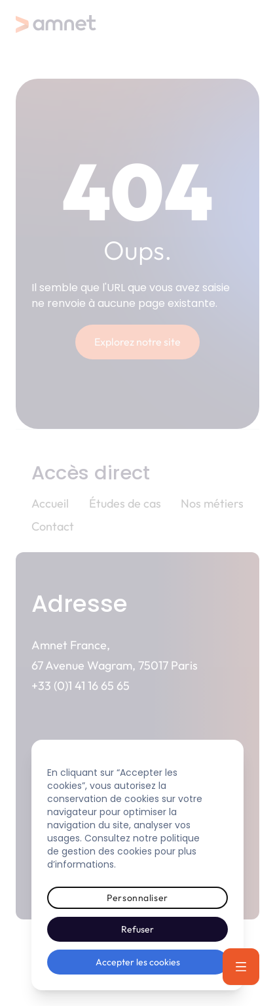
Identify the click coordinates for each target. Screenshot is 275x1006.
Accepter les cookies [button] (138, 962)
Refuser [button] (137, 929)
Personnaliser (137, 898)
